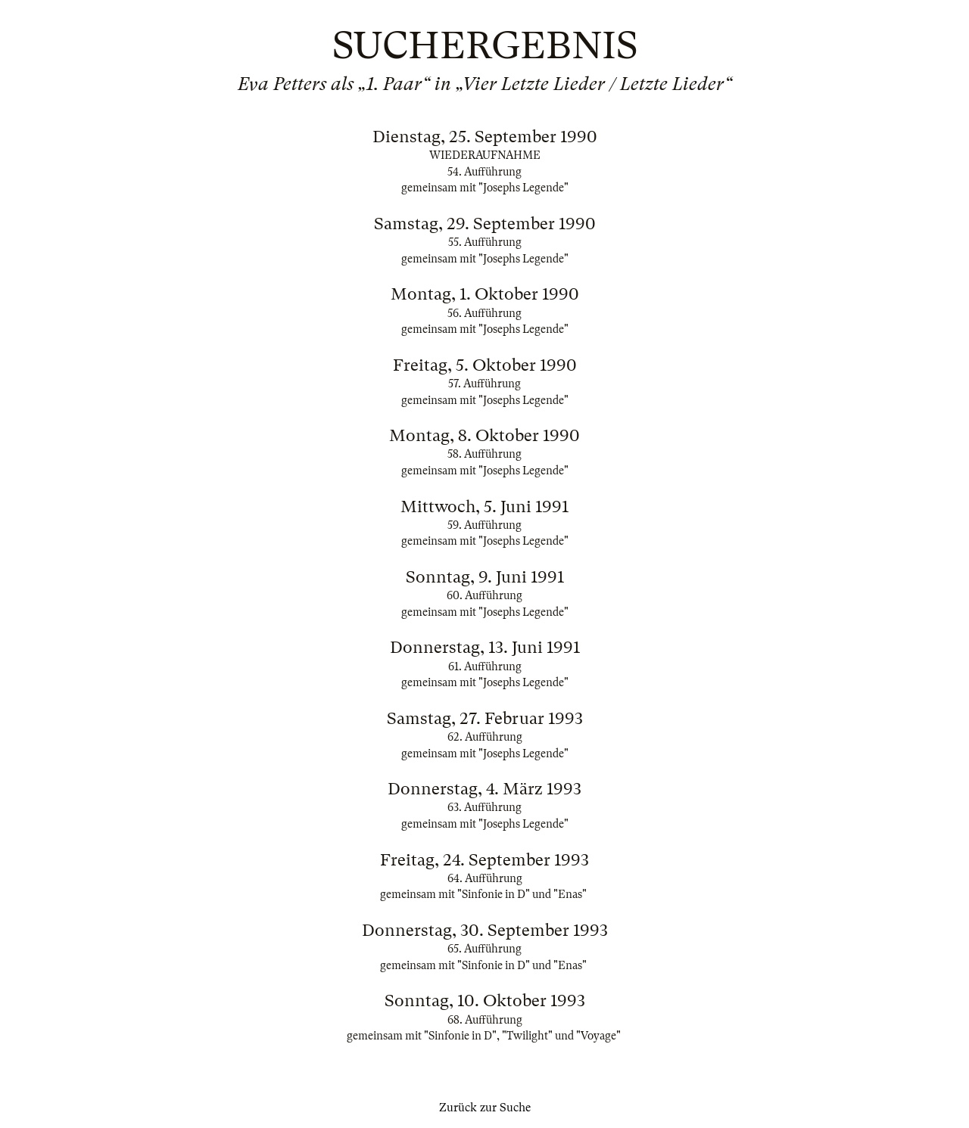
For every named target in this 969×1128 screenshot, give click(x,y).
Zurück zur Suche (485, 1107)
